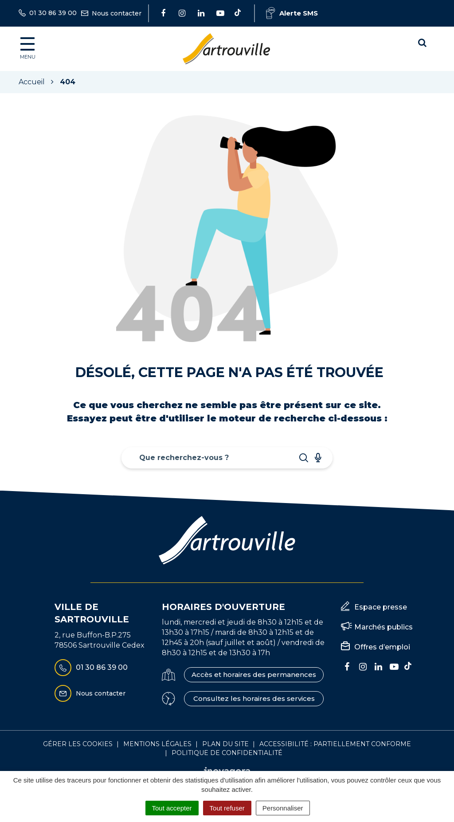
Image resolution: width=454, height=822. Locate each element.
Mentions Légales (157, 744)
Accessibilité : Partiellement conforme (335, 744)
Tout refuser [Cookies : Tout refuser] (227, 808)
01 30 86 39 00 (91, 667)
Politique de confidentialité (227, 753)
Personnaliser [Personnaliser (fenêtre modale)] (282, 808)
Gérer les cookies (78, 744)
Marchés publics (383, 627)
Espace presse (380, 607)
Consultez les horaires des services (254, 698)
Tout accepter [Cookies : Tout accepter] (172, 808)
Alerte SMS (292, 13)
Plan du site (225, 744)
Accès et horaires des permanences (254, 674)
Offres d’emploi (382, 647)
